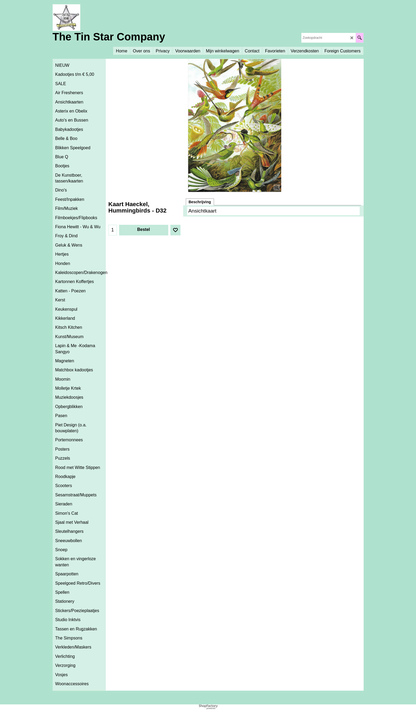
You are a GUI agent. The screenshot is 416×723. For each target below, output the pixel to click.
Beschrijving (200, 202)
